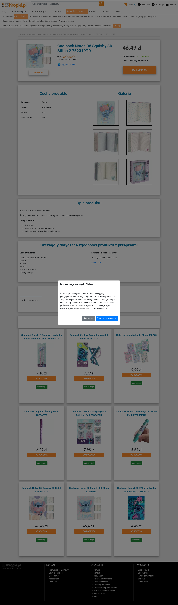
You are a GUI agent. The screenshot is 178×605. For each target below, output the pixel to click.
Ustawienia (88, 318)
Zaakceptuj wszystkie (106, 318)
